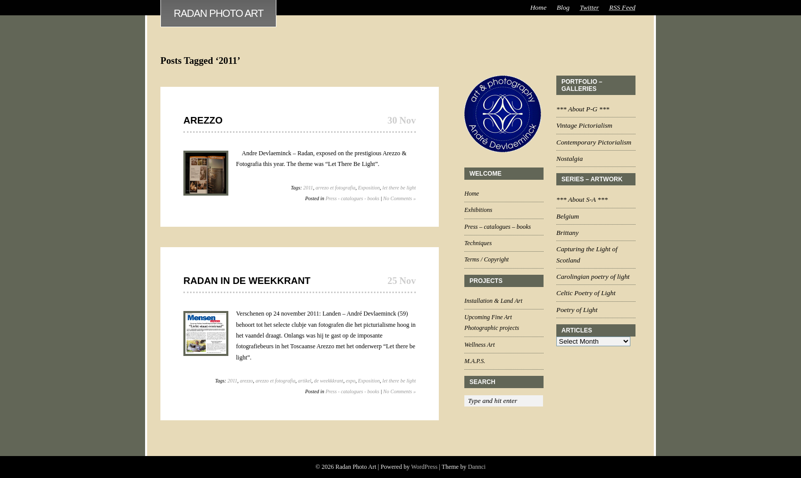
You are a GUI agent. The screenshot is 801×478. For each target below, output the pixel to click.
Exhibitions (478, 209)
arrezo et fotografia (336, 187)
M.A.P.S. (474, 361)
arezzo (246, 381)
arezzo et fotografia (275, 381)
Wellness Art (479, 344)
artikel (304, 381)
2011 (308, 187)
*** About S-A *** (582, 199)
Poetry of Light (577, 310)
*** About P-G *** (582, 109)
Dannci (477, 466)
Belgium (567, 216)
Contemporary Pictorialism (593, 142)
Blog (563, 7)
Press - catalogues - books (352, 198)
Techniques (478, 243)
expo (351, 381)
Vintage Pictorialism (584, 125)
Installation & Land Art (493, 300)
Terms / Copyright (486, 259)
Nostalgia (569, 158)
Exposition (369, 187)
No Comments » (399, 198)
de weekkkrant (328, 381)
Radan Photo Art (218, 13)
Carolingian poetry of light (593, 276)
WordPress (424, 466)
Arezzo (203, 120)
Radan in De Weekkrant (247, 280)
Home (538, 7)
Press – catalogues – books (497, 226)
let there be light (399, 187)
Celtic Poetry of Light (586, 293)
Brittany (567, 232)
